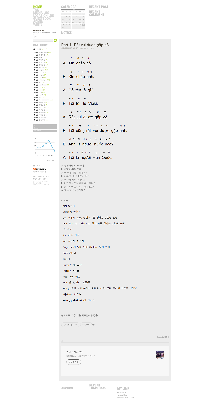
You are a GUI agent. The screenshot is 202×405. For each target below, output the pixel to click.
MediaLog (43, 12)
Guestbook (43, 18)
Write (43, 24)
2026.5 (73, 9)
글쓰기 (45, 179)
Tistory (47, 185)
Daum (38, 183)
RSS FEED (39, 165)
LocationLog (43, 15)
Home (43, 6)
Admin (43, 21)
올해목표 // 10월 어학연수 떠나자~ (81, 356)
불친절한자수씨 (38, 30)
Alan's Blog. (122, 395)
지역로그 (47, 177)
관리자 (40, 179)
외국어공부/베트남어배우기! (71, 48)
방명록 (35, 179)
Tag (43, 9)
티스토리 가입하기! (39, 172)
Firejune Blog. (123, 392)
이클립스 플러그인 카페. (126, 398)
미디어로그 (40, 177)
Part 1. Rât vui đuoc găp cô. (85, 44)
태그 (34, 177)
